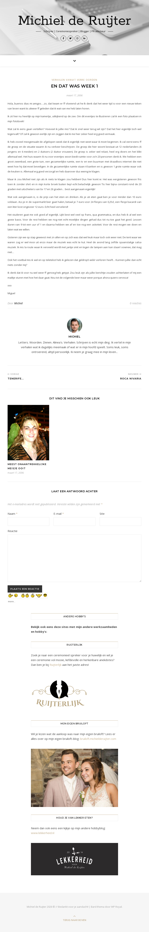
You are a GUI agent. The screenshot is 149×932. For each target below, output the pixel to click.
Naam (12, 513)
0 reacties (135, 303)
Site (102, 513)
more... (11, 600)
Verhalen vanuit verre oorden (74, 79)
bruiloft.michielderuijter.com (98, 739)
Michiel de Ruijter (74, 21)
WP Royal (116, 906)
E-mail (59, 513)
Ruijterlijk (55, 665)
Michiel (18, 303)
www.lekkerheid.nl (42, 833)
